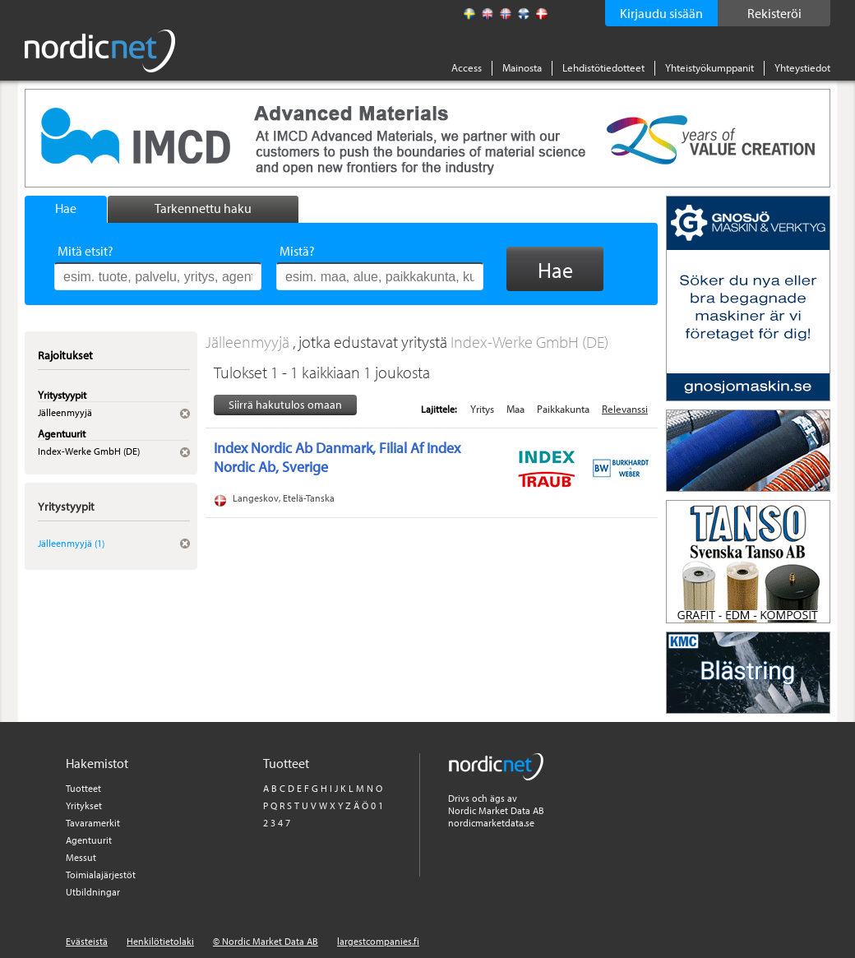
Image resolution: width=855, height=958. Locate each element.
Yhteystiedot (802, 67)
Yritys (482, 408)
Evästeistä (87, 941)
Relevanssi (625, 408)
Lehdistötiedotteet (603, 67)
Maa (515, 408)
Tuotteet (83, 788)
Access (466, 67)
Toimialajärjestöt (101, 874)
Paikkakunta (563, 408)
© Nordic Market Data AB (265, 941)
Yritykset (84, 805)
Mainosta (522, 67)
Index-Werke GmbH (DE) (529, 341)
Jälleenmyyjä (249, 341)
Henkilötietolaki (160, 941)
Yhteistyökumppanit (709, 67)
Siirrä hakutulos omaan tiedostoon (285, 405)
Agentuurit (89, 840)
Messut (81, 857)
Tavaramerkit (93, 823)
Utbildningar (93, 892)
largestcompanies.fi (378, 941)
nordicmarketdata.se (491, 823)
